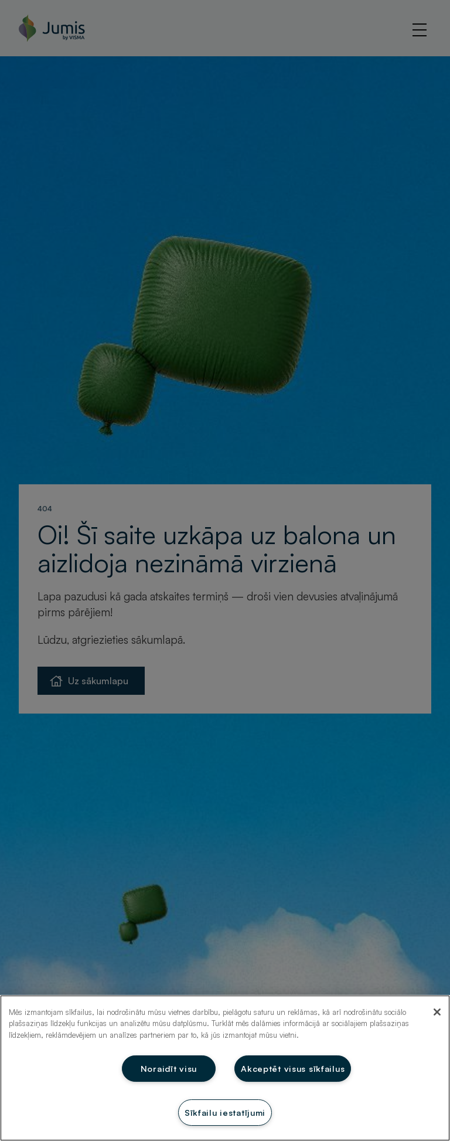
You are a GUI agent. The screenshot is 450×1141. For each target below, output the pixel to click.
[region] (225, 1068)
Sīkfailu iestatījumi (225, 1112)
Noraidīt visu (169, 1068)
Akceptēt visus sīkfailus (293, 1068)
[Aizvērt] (437, 1012)
